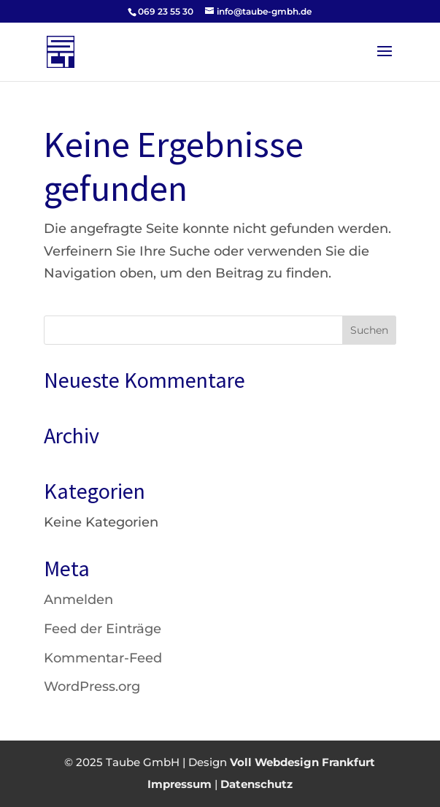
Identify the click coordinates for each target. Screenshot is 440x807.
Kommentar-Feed (103, 658)
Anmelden (78, 600)
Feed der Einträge (102, 629)
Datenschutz (256, 784)
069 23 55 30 (165, 11)
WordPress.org (92, 686)
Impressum (179, 784)
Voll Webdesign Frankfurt (302, 762)
